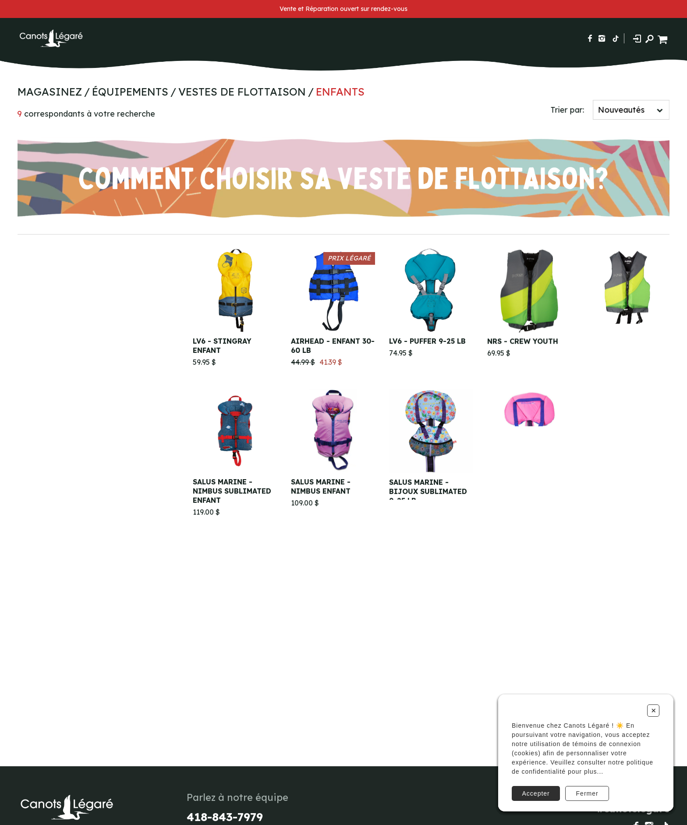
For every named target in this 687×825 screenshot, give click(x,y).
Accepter (536, 793)
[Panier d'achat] (663, 38)
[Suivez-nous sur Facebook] (590, 38)
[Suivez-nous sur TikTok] (616, 38)
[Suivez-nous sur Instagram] (601, 38)
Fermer (587, 793)
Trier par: (569, 110)
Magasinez (47, 91)
